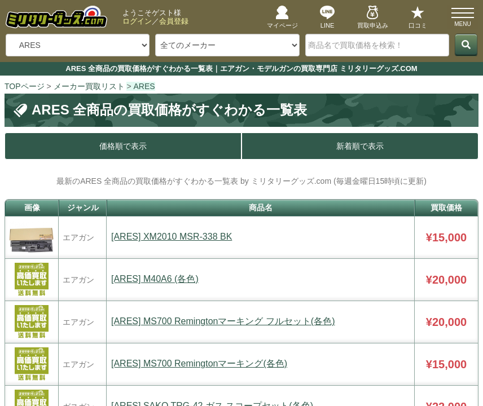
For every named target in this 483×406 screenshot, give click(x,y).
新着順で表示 (360, 146)
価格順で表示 (123, 146)
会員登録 (173, 21)
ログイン (137, 21)
